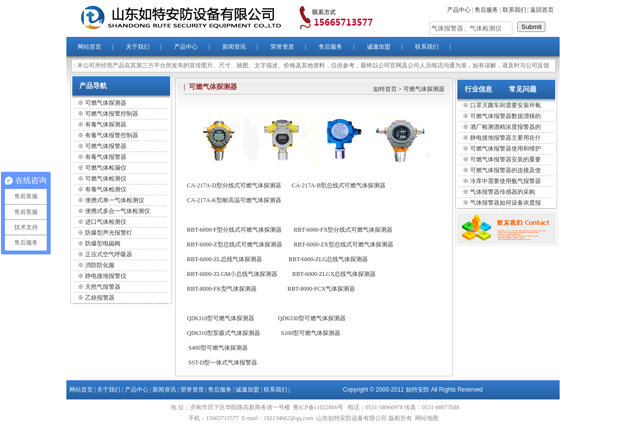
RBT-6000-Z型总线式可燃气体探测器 (234, 244)
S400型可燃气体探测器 (218, 347)
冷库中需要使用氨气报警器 (505, 181)
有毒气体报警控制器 (111, 135)
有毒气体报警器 (105, 156)
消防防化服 (100, 265)
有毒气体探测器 (105, 124)
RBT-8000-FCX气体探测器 (322, 288)
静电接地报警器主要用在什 (505, 137)
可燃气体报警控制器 (111, 113)
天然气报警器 (102, 286)
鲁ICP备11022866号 (319, 407)
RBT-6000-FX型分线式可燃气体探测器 (343, 229)
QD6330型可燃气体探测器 (311, 318)
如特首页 (385, 89)
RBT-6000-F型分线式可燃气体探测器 (234, 229)
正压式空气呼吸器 (108, 254)
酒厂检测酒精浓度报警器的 (505, 126)
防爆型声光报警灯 (108, 232)
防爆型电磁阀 (102, 243)
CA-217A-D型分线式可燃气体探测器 (234, 185)
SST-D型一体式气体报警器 (222, 362)
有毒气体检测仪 (105, 189)
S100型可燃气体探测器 (310, 333)
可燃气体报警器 (105, 146)
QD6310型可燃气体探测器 (220, 318)
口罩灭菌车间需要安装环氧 (505, 105)
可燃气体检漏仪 (105, 167)
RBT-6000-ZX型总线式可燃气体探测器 (343, 244)
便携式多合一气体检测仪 (117, 211)
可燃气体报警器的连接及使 (505, 170)
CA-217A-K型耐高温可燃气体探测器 (234, 200)
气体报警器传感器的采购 (502, 191)
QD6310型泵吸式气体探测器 (223, 333)
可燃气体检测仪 (105, 178)
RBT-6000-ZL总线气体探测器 (224, 259)
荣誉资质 (282, 46)
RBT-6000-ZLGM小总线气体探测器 (232, 274)
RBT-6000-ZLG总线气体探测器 (328, 259)
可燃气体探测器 (105, 102)
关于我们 (137, 46)
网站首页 (89, 46)
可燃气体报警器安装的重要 (505, 159)
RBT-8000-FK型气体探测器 (222, 288)
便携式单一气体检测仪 (114, 200)
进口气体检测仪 (105, 221)
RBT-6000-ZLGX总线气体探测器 (334, 274)
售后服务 (486, 9)
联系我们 (514, 9)
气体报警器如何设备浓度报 (505, 202)
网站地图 (427, 418)
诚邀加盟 (378, 46)
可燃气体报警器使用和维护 (505, 148)
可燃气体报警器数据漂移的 (505, 116)
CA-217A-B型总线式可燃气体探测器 (339, 185)
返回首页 (542, 9)
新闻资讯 (234, 46)
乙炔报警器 (100, 297)
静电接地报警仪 (105, 276)
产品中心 (459, 9)
